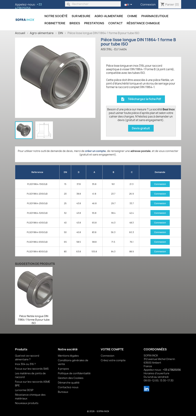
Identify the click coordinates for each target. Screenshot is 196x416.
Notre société (56, 16)
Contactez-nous (68, 387)
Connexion (148, 4)
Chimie (132, 16)
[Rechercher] (93, 4)
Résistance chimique (143, 23)
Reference (37, 172)
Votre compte (112, 349)
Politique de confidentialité (74, 373)
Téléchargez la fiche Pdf (141, 99)
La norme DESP (24, 390)
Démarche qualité (69, 382)
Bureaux (63, 392)
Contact (115, 23)
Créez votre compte (113, 360)
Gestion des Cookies (70, 378)
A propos (63, 368)
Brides (75, 23)
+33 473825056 (28, 6)
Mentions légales (68, 355)
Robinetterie (54, 23)
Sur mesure (81, 16)
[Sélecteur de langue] (128, 5)
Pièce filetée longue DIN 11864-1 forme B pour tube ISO (34, 319)
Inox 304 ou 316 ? (25, 364)
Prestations (94, 23)
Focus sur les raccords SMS (32, 368)
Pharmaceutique (154, 16)
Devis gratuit (141, 128)
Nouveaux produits (26, 403)
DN (65, 172)
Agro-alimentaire (109, 16)
